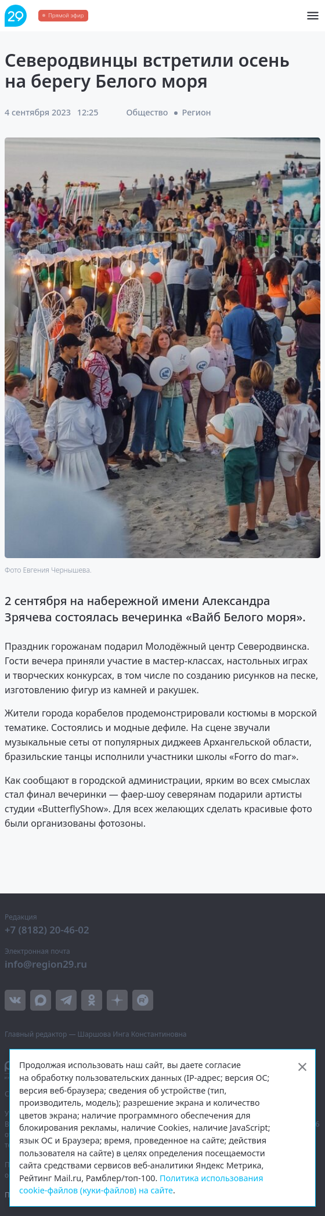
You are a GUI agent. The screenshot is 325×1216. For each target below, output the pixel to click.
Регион (196, 112)
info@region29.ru (46, 964)
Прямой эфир (66, 15)
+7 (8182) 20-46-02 (47, 929)
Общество (147, 112)
